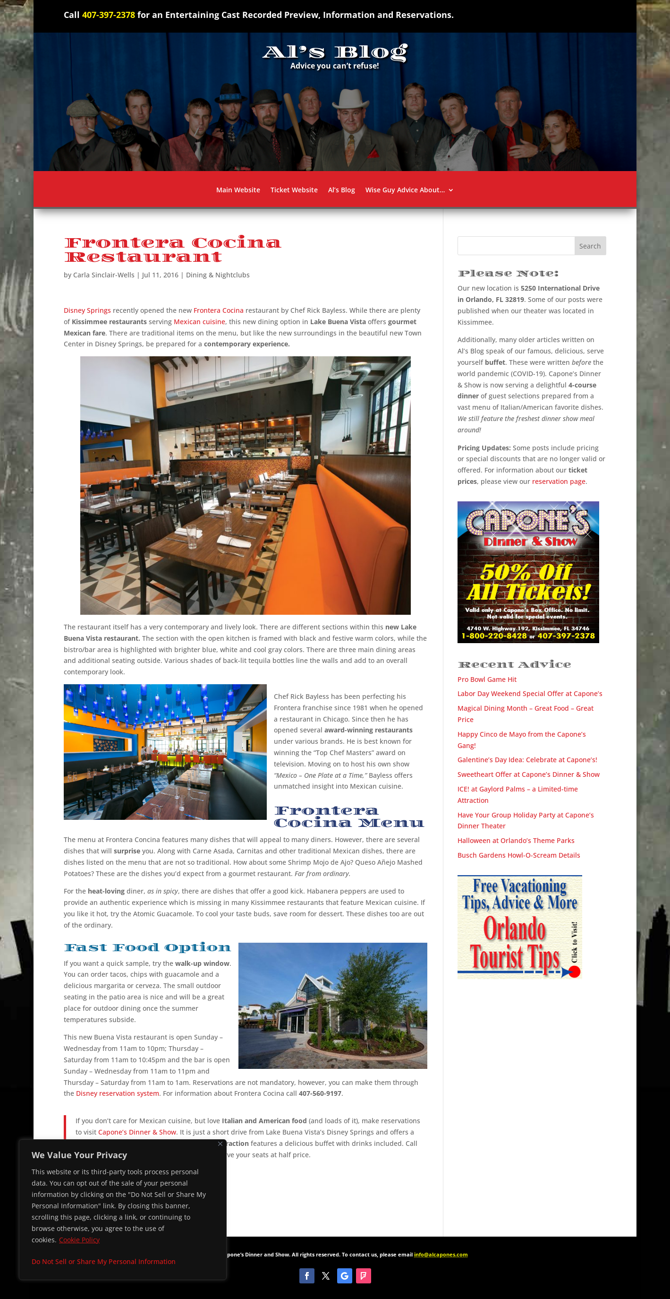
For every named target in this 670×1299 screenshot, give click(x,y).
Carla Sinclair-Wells (104, 274)
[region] (123, 1209)
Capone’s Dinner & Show (137, 1131)
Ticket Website (294, 190)
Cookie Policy (79, 1239)
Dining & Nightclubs (218, 274)
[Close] (220, 1144)
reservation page (558, 481)
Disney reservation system (117, 1093)
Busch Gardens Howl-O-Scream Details (519, 855)
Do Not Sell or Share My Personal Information (104, 1261)
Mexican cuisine (199, 321)
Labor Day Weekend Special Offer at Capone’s (530, 693)
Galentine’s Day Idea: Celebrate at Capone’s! (527, 759)
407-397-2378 (108, 14)
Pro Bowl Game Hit (487, 679)
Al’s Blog (341, 190)
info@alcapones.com (441, 1254)
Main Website (238, 190)
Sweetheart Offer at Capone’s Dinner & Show (529, 774)
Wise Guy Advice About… (405, 190)
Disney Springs (87, 310)
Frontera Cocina (219, 310)
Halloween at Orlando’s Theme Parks (516, 840)
